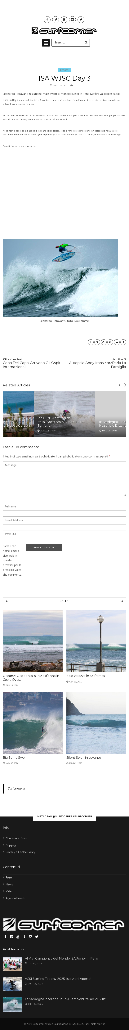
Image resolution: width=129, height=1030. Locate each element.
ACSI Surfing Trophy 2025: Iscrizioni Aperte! (58, 979)
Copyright (12, 845)
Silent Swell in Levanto (83, 757)
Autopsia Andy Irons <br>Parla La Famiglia (96, 363)
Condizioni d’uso (16, 838)
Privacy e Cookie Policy (20, 852)
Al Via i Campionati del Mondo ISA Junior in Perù (61, 958)
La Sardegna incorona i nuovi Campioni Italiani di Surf (65, 999)
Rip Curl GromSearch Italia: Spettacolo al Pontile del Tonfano (62, 421)
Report (64, 70)
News (9, 884)
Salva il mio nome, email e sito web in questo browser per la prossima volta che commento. (12, 560)
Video (9, 891)
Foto (9, 877)
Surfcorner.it (16, 788)
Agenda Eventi (15, 898)
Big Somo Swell (15, 757)
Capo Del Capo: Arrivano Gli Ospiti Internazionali (32, 363)
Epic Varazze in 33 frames (85, 676)
